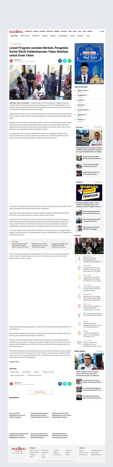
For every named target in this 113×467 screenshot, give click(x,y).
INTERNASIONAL (63, 36)
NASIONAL (64, 31)
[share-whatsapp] (70, 61)
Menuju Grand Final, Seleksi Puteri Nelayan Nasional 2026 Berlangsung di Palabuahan (92, 298)
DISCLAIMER (94, 452)
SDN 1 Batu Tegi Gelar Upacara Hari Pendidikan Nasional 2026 (92, 314)
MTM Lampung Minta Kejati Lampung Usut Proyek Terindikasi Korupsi (91, 220)
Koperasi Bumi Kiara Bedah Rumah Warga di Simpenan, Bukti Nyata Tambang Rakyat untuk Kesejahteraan (92, 279)
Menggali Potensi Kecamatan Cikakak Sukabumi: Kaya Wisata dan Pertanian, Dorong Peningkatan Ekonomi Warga (89, 150)
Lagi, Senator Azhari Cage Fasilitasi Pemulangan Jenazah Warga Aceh (91, 228)
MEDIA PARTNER (96, 454)
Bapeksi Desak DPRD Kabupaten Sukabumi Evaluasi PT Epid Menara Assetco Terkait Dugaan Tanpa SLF (92, 325)
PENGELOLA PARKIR (48, 372)
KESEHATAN (49, 31)
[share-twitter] (65, 61)
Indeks (14, 36)
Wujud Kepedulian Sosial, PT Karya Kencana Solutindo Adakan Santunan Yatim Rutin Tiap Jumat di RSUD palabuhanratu (20, 245)
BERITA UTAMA (25, 36)
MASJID (72, 36)
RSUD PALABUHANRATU (17, 375)
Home (10, 44)
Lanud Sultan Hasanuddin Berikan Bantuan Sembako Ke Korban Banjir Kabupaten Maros (92, 158)
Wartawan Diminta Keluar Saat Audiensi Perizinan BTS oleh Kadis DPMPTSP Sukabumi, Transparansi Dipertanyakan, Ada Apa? (92, 397)
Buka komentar (40, 392)
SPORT (75, 31)
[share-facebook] (60, 61)
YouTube (21, 454)
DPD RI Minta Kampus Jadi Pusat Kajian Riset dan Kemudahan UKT (91, 173)
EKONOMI (42, 31)
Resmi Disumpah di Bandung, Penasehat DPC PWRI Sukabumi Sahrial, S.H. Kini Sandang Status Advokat (92, 308)
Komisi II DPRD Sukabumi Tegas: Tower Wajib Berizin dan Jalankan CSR (91, 334)
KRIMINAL (57, 31)
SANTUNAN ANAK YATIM (34, 375)
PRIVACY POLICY (83, 452)
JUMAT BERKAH (26, 372)
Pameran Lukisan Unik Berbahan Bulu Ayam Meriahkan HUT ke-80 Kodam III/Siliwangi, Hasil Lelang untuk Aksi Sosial (92, 344)
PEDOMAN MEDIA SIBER (97, 450)
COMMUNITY (28, 31)
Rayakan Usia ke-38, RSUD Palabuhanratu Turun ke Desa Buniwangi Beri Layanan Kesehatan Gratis (40, 245)
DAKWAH (35, 31)
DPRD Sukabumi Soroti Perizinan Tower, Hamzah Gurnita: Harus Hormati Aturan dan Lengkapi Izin (87, 373)
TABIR (84, 31)
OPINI (70, 31)
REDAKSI (81, 450)
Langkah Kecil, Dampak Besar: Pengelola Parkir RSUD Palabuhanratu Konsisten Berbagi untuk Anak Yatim (60, 245)
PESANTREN (57, 454)
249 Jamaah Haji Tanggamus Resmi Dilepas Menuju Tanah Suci (92, 389)
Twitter (19, 454)
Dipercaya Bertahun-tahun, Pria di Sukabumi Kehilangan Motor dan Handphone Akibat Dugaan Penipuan (88, 204)
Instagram (16, 454)
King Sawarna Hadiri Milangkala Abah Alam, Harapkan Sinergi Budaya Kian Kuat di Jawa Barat (92, 260)
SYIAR (79, 31)
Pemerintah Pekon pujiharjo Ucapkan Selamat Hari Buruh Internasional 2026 (92, 288)
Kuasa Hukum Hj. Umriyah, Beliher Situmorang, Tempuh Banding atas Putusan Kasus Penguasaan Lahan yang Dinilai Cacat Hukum (92, 381)
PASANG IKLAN (83, 454)
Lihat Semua (97, 127)
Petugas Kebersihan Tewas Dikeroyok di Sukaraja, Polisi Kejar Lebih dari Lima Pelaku (91, 269)
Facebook (13, 454)
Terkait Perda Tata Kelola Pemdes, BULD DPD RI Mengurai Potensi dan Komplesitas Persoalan (91, 166)
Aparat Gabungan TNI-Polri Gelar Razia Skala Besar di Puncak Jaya (91, 213)
